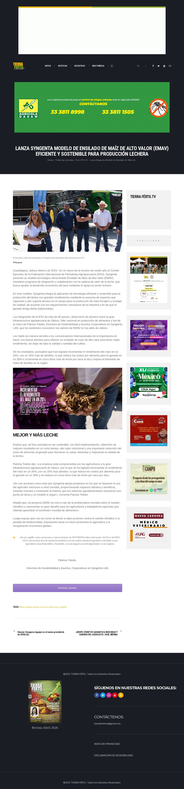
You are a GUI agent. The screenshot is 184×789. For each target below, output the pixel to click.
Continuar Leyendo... (68, 588)
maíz (56, 607)
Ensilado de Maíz (32, 607)
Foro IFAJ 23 (81, 160)
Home (50, 160)
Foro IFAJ (44, 607)
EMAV (21, 607)
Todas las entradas (64, 160)
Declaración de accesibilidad (113, 755)
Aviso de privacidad (107, 744)
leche (51, 607)
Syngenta (63, 607)
